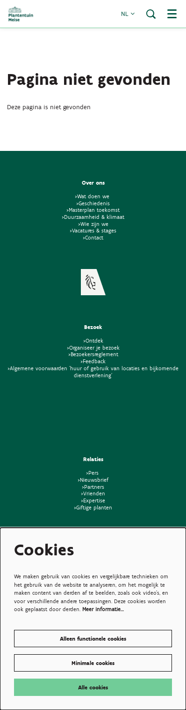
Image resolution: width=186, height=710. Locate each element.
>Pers (93, 472)
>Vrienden (93, 493)
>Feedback (93, 361)
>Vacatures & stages (93, 230)
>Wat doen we (92, 196)
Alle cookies (93, 687)
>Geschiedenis (93, 203)
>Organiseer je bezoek (93, 347)
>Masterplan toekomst (93, 209)
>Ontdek (93, 340)
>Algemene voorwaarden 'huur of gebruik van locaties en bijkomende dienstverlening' (93, 372)
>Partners (93, 486)
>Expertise (93, 500)
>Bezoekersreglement (93, 354)
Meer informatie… (103, 609)
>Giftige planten (93, 507)
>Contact (93, 237)
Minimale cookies (93, 662)
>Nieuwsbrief (93, 479)
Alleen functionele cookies (93, 638)
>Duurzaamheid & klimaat (93, 216)
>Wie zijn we (93, 223)
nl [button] (128, 13)
